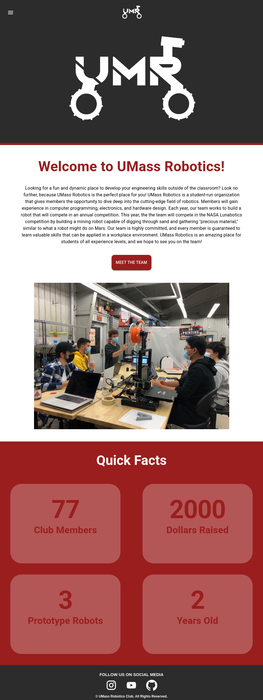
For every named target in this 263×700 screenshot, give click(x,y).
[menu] (6, 12)
